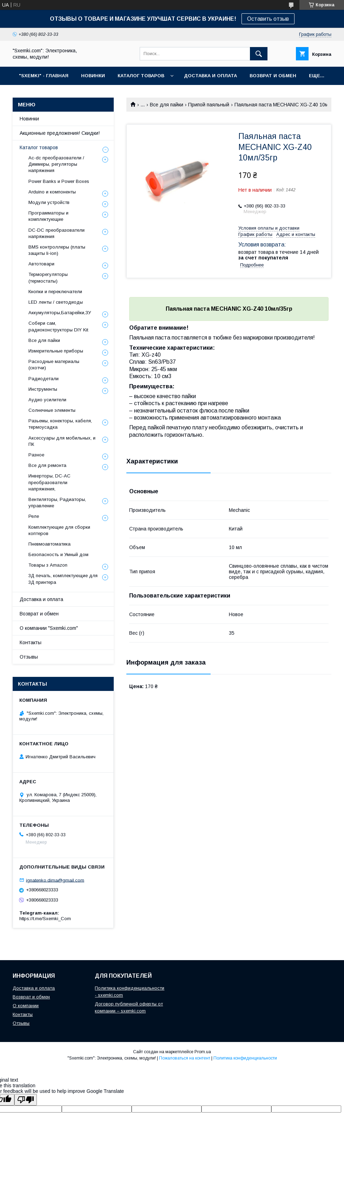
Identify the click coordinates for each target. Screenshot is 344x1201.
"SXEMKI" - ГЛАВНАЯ (43, 75)
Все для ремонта (47, 465)
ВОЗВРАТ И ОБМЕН (273, 75)
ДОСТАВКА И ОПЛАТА (210, 75)
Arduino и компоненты (52, 191)
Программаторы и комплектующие (48, 216)
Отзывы (29, 657)
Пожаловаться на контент (184, 1058)
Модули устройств (49, 202)
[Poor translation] (25, 1100)
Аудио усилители (47, 399)
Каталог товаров (39, 147)
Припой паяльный (208, 104)
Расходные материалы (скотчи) (53, 364)
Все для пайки (166, 104)
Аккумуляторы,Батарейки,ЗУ (59, 312)
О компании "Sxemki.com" (49, 628)
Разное (36, 454)
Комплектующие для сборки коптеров (59, 530)
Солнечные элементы (51, 410)
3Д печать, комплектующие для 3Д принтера (63, 579)
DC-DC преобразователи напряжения (56, 233)
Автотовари (41, 263)
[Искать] (258, 53)
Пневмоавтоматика (49, 544)
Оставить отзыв (268, 19)
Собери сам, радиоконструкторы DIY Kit (58, 326)
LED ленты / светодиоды (55, 302)
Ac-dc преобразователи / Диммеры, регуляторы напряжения (56, 164)
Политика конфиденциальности (245, 1058)
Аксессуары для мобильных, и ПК (61, 441)
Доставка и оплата (41, 599)
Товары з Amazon (47, 565)
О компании (26, 1005)
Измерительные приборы (55, 351)
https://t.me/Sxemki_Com (45, 918)
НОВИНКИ (93, 75)
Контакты (30, 642)
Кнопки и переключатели (55, 291)
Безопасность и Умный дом (58, 554)
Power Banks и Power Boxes (58, 181)
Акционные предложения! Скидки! (60, 133)
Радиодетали (43, 378)
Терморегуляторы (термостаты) (48, 277)
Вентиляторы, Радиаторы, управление (57, 502)
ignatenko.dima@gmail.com (55, 880)
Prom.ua (202, 1051)
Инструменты (42, 389)
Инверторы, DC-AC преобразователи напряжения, (49, 482)
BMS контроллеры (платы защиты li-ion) (56, 250)
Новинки (29, 118)
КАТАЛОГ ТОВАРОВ (141, 75)
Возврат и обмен (39, 613)
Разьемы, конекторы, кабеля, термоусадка (60, 424)
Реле (33, 516)
